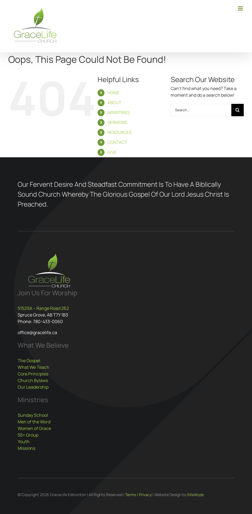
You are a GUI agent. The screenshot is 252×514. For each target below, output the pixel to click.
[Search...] (201, 110)
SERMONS (117, 122)
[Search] (237, 110)
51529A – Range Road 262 (43, 308)
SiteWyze (195, 494)
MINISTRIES (119, 112)
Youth (24, 442)
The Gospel (29, 361)
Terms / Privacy (138, 494)
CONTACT (117, 142)
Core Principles (33, 374)
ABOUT (114, 102)
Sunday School (33, 415)
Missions (26, 448)
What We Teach (33, 367)
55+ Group (28, 435)
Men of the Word (34, 422)
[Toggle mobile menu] (241, 8)
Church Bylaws (33, 380)
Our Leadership (33, 387)
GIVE (112, 152)
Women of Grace (34, 428)
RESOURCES (120, 132)
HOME (113, 93)
